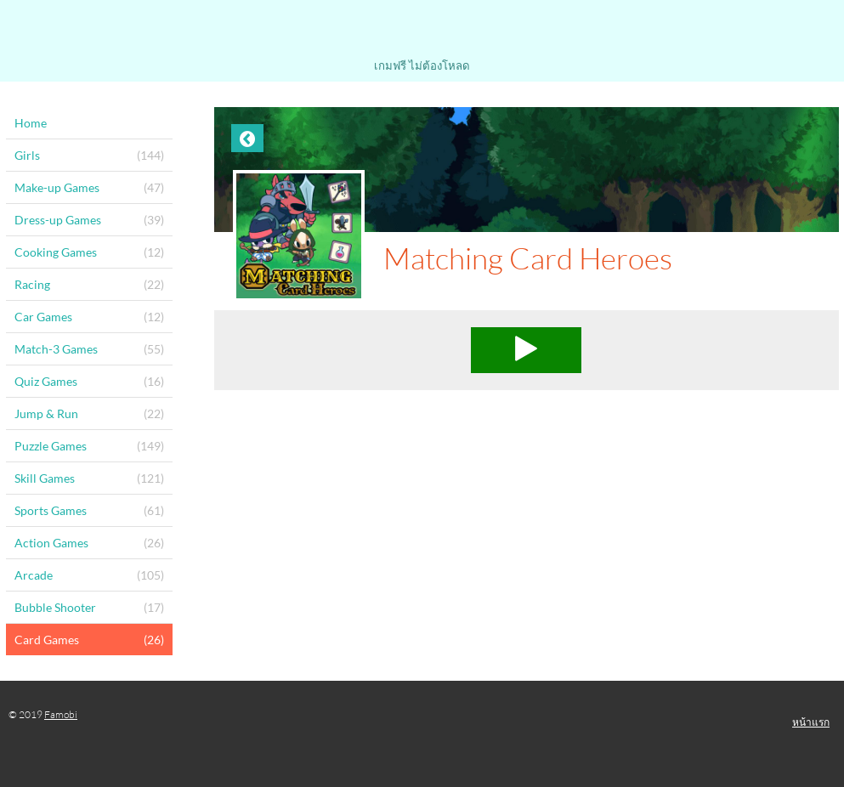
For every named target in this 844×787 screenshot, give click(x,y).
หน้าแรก (811, 722)
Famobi (60, 714)
